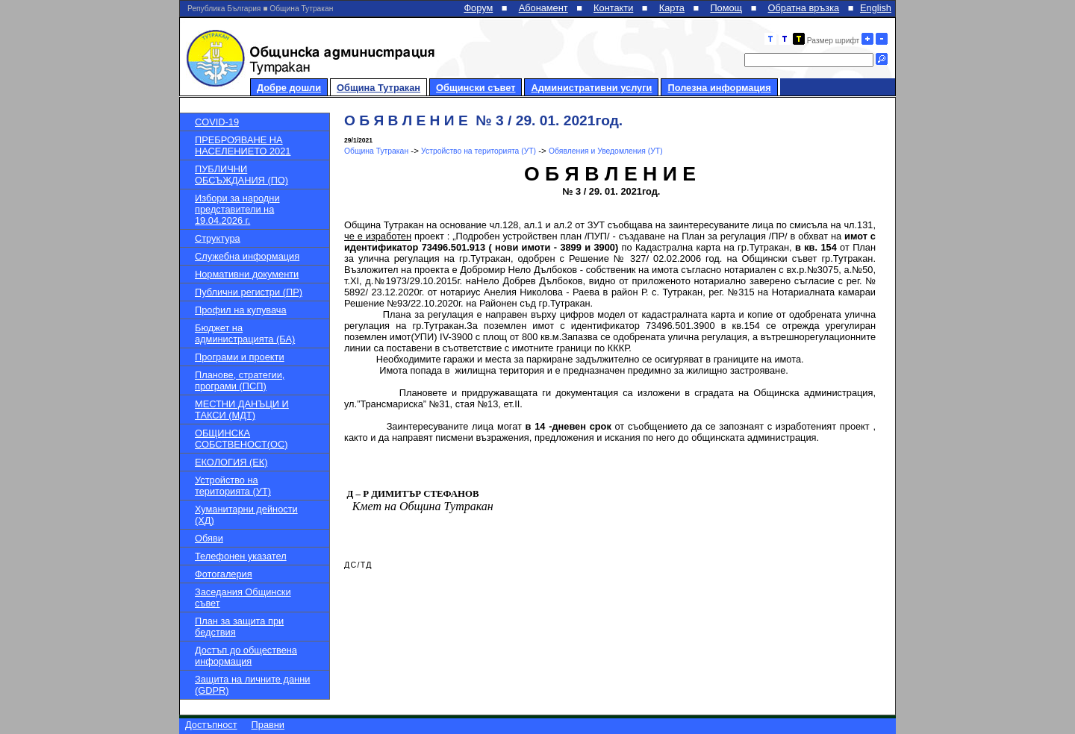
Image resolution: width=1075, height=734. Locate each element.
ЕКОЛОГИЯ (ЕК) (231, 462)
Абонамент (543, 7)
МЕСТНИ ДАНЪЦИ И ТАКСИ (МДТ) (242, 409)
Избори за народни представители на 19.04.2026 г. (237, 209)
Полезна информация (718, 87)
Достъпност (211, 724)
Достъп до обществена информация (246, 655)
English (875, 7)
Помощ (726, 7)
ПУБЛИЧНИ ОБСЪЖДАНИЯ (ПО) (241, 174)
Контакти (613, 7)
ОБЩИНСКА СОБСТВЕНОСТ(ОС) (241, 438)
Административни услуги (591, 87)
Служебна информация (247, 256)
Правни (268, 724)
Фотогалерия (223, 574)
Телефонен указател (241, 556)
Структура (217, 238)
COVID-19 (217, 122)
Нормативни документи (247, 274)
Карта (672, 7)
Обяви (209, 538)
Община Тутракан (378, 87)
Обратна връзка (804, 7)
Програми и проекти (239, 357)
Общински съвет (475, 87)
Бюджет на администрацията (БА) (245, 333)
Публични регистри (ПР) (248, 292)
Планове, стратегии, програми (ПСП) (239, 380)
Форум (478, 7)
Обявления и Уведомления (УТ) (606, 151)
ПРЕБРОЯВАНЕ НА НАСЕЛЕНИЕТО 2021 (242, 145)
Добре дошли (289, 87)
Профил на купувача (241, 310)
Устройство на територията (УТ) (233, 485)
